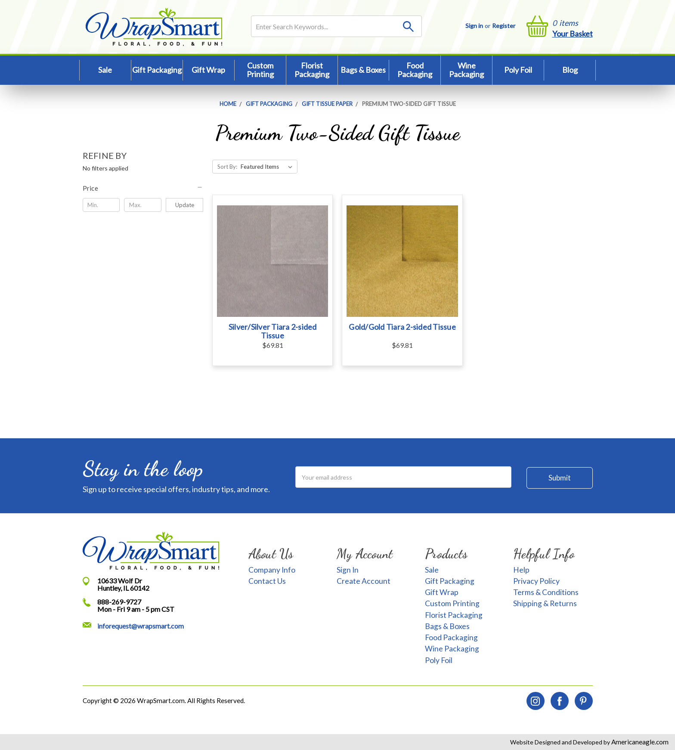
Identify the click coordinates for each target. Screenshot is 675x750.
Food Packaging (414, 70)
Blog (570, 69)
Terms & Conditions (546, 592)
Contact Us (267, 581)
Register (503, 25)
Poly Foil (518, 69)
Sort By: (227, 166)
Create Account (363, 581)
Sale (105, 69)
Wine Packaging (466, 70)
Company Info (271, 569)
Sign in (474, 25)
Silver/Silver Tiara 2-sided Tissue (273, 331)
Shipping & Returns (545, 603)
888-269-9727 (119, 602)
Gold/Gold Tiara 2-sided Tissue (402, 327)
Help (521, 569)
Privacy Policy (536, 581)
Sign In (348, 569)
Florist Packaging (311, 70)
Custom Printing (260, 70)
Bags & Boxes (363, 69)
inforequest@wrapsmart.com (140, 626)
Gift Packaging (157, 69)
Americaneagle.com (639, 742)
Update (184, 204)
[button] (143, 188)
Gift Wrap (208, 69)
